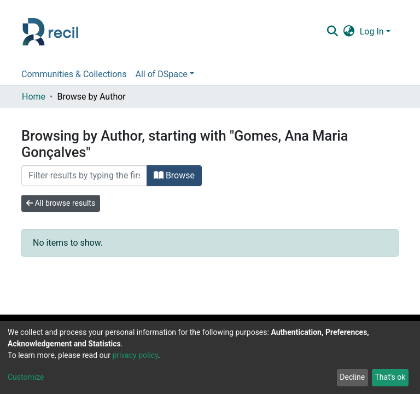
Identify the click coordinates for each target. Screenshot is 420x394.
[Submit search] (332, 31)
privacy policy (135, 355)
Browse (174, 175)
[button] (348, 31)
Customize (26, 377)
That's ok (390, 377)
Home (33, 96)
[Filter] (84, 175)
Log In (372, 31)
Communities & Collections (73, 74)
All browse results (60, 203)
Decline (352, 377)
